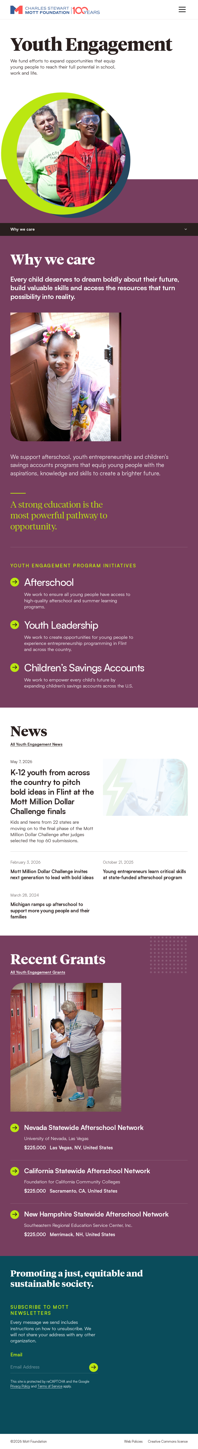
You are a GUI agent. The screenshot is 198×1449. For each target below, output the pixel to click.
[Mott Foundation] (55, 9)
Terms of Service (49, 1386)
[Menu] (182, 9)
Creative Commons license (168, 1441)
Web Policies (133, 1441)
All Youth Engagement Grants (37, 972)
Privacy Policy (20, 1386)
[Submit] (93, 1367)
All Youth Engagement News (36, 744)
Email (16, 1354)
